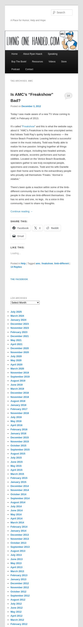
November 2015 (20, 441)
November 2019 (20, 372)
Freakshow (28, 126)
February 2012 (19, 624)
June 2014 (17, 510)
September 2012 (20, 595)
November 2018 (20, 397)
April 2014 (16, 518)
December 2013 (20, 534)
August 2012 (18, 599)
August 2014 (18, 502)
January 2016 (18, 433)
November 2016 (20, 413)
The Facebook (19, 279)
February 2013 (19, 575)
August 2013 (18, 550)
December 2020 (20, 348)
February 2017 (19, 409)
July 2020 (16, 356)
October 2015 (18, 445)
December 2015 (20, 437)
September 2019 (20, 376)
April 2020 (16, 364)
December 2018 (20, 392)
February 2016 (19, 429)
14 (68, 95)
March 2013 (17, 571)
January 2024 (18, 319)
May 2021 (16, 340)
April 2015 (16, 469)
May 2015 (16, 465)
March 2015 (17, 474)
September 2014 (20, 498)
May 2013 (16, 563)
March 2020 (17, 368)
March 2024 (17, 315)
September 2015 (20, 449)
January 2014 (18, 530)
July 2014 (16, 506)
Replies (16, 267)
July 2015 (16, 457)
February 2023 (19, 332)
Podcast (15, 69)
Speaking (52, 54)
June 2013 (17, 559)
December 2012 (20, 583)
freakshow (47, 263)
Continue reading (22, 211)
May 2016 (16, 421)
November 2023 (20, 327)
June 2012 (17, 607)
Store (64, 61)
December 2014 (20, 486)
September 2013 (20, 546)
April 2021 (16, 344)
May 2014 (16, 514)
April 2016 (16, 425)
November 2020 (20, 352)
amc (38, 263)
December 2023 (20, 323)
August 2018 (18, 401)
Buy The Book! (19, 61)
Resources (37, 61)
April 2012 (16, 615)
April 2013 (16, 567)
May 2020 (16, 360)
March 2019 (17, 388)
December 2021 (20, 336)
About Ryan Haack (32, 54)
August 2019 (18, 380)
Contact (29, 69)
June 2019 (17, 384)
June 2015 (17, 461)
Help (23, 263)
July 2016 (16, 417)
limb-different (61, 263)
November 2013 (20, 538)
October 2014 (18, 494)
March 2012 (17, 619)
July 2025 (16, 311)
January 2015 (18, 482)
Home (14, 54)
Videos (52, 61)
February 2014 (19, 526)
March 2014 (17, 522)
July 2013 (16, 554)
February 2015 (19, 478)
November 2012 (20, 587)
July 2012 (16, 603)
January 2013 (18, 579)
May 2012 (16, 611)
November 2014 (20, 490)
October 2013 (18, 542)
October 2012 (18, 591)
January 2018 (18, 405)
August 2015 (18, 453)
